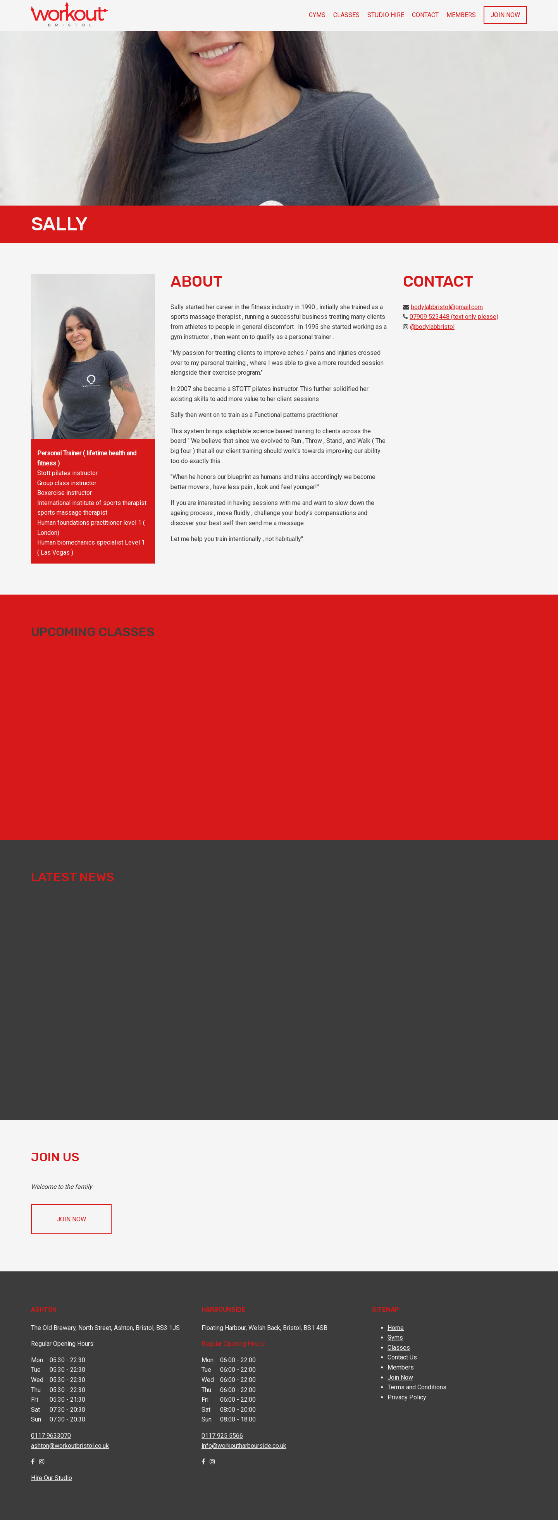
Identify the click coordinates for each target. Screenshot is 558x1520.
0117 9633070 (51, 1435)
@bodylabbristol (432, 326)
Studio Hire (385, 15)
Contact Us (402, 1357)
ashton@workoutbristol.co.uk (70, 1445)
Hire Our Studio (51, 1478)
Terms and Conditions (417, 1387)
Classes (346, 15)
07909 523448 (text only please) (454, 316)
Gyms (317, 15)
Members (461, 15)
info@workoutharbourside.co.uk (244, 1445)
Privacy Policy (407, 1397)
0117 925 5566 (222, 1435)
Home (396, 1328)
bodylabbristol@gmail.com (447, 307)
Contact (425, 15)
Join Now (505, 15)
